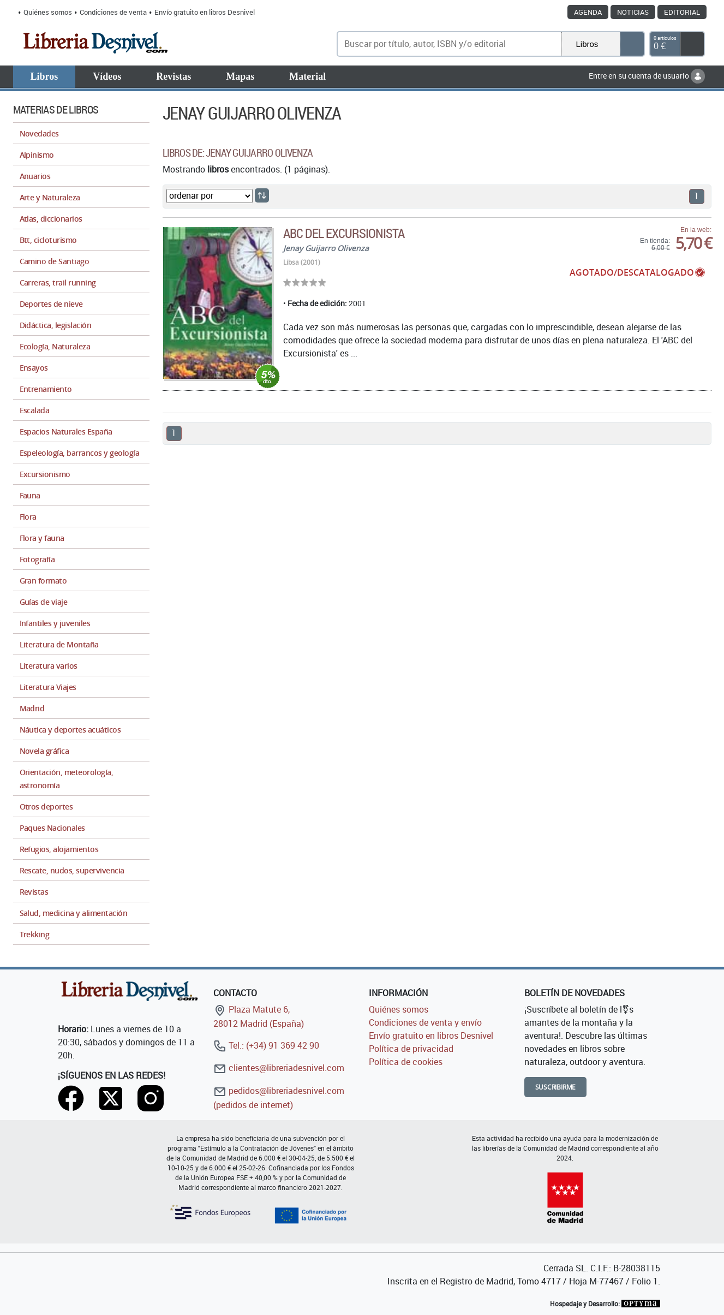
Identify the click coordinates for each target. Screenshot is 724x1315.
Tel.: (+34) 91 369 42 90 (266, 1045)
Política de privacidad (411, 1049)
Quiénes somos (47, 12)
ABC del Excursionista (344, 233)
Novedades (39, 133)
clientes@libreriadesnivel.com (278, 1068)
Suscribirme (555, 1087)
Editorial (682, 12)
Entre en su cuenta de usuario (647, 75)
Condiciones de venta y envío (425, 1022)
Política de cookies (405, 1062)
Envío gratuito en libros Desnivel (204, 12)
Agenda (588, 12)
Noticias (633, 12)
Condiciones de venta (113, 12)
